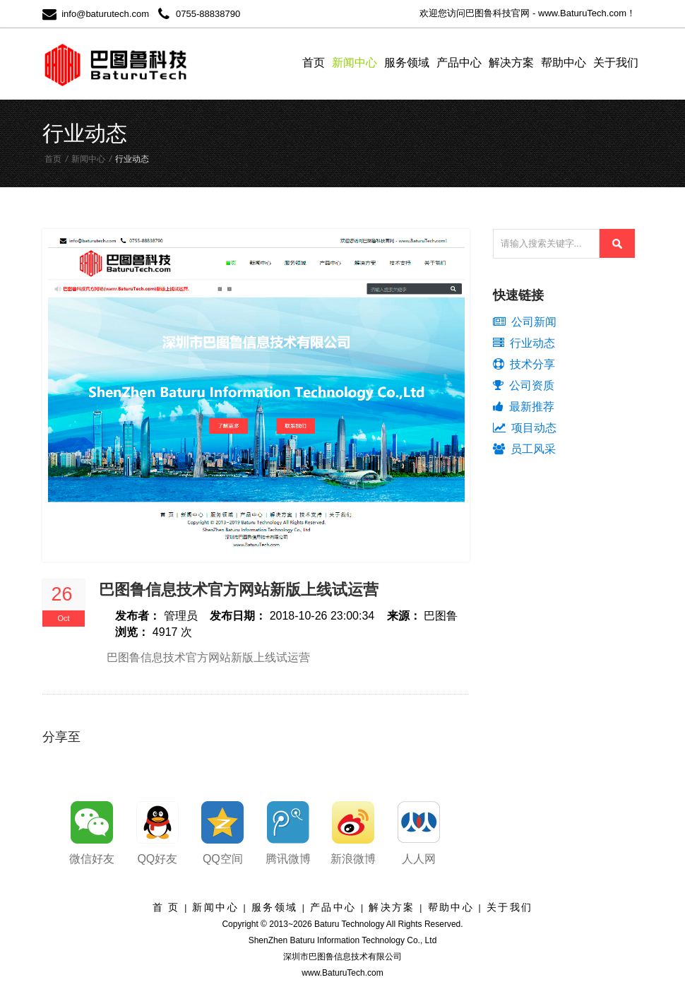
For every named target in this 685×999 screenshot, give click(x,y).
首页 (313, 63)
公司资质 (523, 385)
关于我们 (615, 63)
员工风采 (524, 449)
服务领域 (406, 63)
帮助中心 (563, 63)
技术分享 (524, 364)
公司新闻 (524, 322)
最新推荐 (523, 407)
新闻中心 (354, 63)
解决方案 (511, 63)
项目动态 (524, 428)
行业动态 (524, 343)
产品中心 (459, 63)
